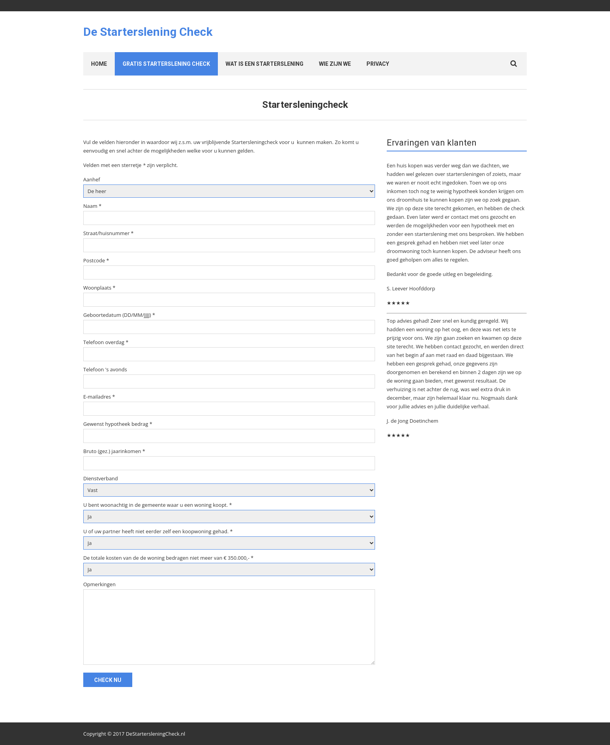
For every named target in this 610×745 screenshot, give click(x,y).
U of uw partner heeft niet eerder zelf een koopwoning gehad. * (158, 531)
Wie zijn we (335, 64)
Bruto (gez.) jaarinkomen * (114, 451)
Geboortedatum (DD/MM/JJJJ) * (119, 314)
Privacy (377, 64)
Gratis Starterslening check (166, 64)
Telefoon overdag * (105, 342)
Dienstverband (100, 478)
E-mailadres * (99, 396)
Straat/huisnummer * (108, 233)
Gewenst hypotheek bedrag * (117, 423)
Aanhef (91, 179)
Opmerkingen (99, 584)
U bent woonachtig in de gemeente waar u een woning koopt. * (157, 504)
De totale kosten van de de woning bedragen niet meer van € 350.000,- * (168, 557)
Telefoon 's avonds (105, 369)
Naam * (92, 205)
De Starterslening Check (147, 32)
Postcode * (96, 260)
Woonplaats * (99, 287)
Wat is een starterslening (264, 64)
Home (99, 64)
